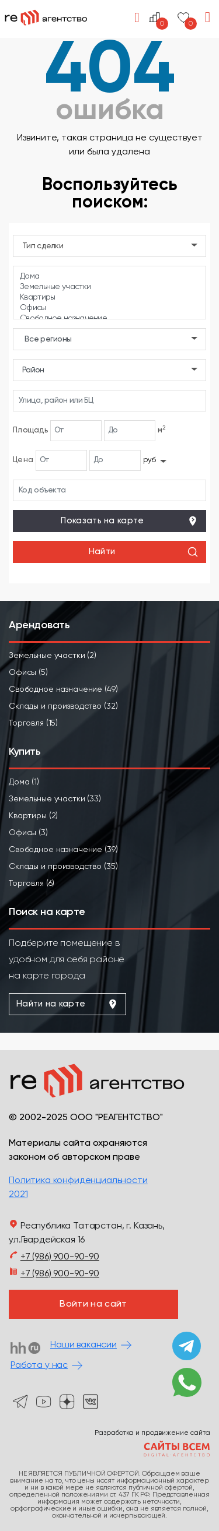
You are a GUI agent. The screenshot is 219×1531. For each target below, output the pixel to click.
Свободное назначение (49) (63, 689)
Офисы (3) (28, 833)
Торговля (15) (33, 723)
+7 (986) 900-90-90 (59, 1257)
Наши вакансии (83, 1345)
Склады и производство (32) (63, 706)
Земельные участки (109, 287)
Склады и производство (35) (63, 867)
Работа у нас (39, 1365)
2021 (18, 1194)
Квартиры (109, 298)
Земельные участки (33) (55, 799)
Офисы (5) (28, 672)
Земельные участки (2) (52, 656)
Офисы (109, 308)
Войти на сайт (93, 1304)
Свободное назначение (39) (63, 850)
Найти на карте (67, 1004)
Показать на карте (130, 521)
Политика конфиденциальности (78, 1180)
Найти (144, 552)
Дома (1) (24, 782)
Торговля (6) (31, 883)
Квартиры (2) (33, 816)
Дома (109, 277)
